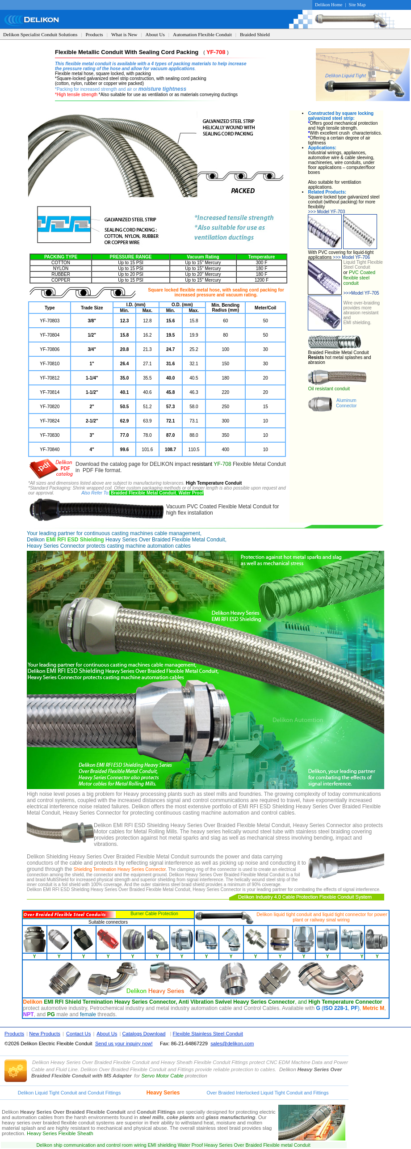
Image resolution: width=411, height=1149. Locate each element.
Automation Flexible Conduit (202, 34)
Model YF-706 (351, 257)
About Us (155, 34)
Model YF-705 (367, 293)
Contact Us (78, 1033)
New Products (44, 1033)
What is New (124, 34)
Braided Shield (255, 34)
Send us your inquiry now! (124, 1043)
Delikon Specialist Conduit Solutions (40, 34)
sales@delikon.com (232, 1043)
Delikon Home (328, 4)
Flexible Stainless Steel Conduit (208, 1033)
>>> (347, 293)
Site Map (357, 4)
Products (94, 34)
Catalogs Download (143, 1033)
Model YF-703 (326, 211)
